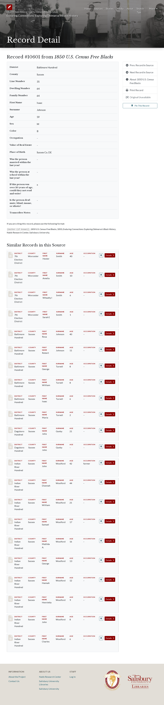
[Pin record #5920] (101, 275)
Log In (73, 676)
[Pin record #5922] (101, 314)
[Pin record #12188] (101, 463)
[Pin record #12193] (101, 560)
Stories (109, 8)
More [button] (152, 8)
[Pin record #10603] (101, 349)
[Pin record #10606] (101, 398)
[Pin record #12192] (101, 541)
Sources (98, 8)
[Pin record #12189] (101, 482)
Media (120, 8)
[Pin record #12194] (101, 580)
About (130, 8)
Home (87, 8)
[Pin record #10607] (101, 414)
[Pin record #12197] (101, 638)
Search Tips (140, 10)
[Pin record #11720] (101, 430)
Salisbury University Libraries (49, 683)
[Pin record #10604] (101, 366)
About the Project (17, 676)
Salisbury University (49, 688)
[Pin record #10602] (101, 333)
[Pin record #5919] (101, 255)
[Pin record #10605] (101, 382)
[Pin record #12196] (101, 619)
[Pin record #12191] (101, 521)
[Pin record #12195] (101, 599)
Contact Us (14, 681)
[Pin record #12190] (101, 502)
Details (110, 255)
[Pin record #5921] (101, 294)
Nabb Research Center (50, 676)
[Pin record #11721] (101, 446)
